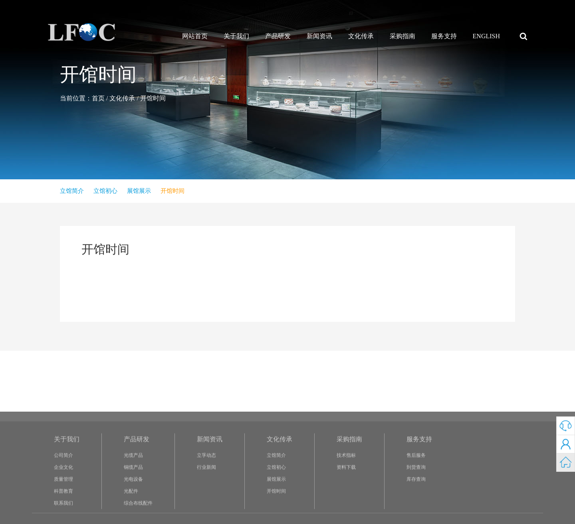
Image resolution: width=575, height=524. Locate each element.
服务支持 (444, 36)
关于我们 (236, 36)
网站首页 (195, 36)
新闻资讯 (319, 36)
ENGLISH (486, 36)
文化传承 (361, 36)
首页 (98, 98)
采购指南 (402, 36)
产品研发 (278, 36)
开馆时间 (153, 98)
